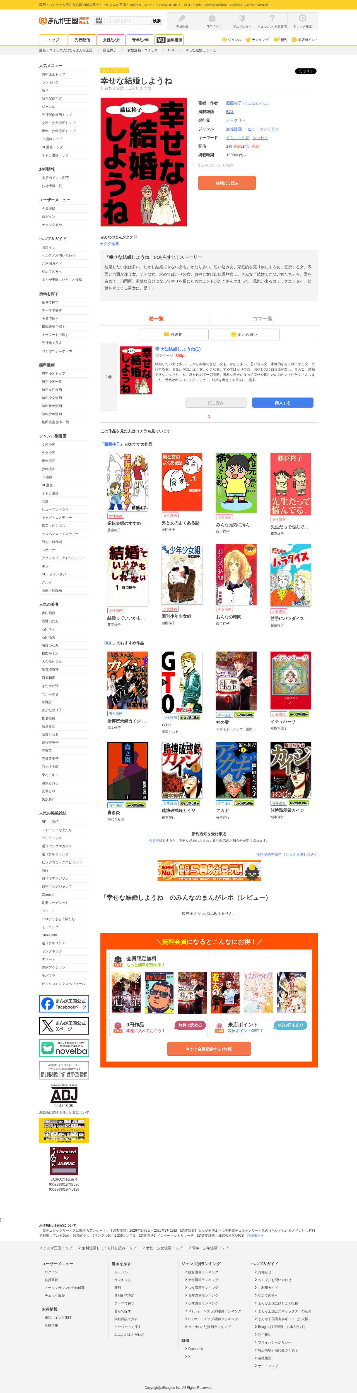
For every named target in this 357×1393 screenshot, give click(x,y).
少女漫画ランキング (201, 1287)
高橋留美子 (50, 759)
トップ (53, 40)
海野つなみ (50, 645)
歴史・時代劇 (52, 542)
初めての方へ (52, 272)
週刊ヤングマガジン (57, 846)
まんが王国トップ (55, 1248)
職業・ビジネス (53, 526)
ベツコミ (48, 911)
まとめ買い (244, 334)
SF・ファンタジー (55, 574)
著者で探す (50, 318)
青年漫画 (48, 461)
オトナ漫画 (50, 493)
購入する (283, 403)
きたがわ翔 (50, 686)
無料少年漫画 (52, 414)
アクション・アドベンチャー (63, 558)
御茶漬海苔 (50, 670)
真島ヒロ (48, 791)
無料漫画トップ (53, 74)
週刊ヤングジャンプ (57, 887)
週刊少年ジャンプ (55, 854)
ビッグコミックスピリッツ (62, 862)
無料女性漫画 (52, 390)
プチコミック (52, 838)
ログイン (48, 217)
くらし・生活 (238, 137)
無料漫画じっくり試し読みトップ (107, 1248)
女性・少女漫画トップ (58, 123)
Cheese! (48, 895)
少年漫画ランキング (201, 1303)
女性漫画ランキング (201, 1279)
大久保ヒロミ (52, 662)
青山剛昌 (48, 613)
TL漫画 (47, 477)
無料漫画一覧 (52, 382)
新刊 (280, 40)
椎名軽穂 (48, 718)
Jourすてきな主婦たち (58, 919)
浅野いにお (50, 621)
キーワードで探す (55, 335)
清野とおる (50, 734)
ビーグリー (236, 120)
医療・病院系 (52, 590)
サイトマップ (266, 1365)
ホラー (47, 566)
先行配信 (82, 40)
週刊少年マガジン (55, 878)
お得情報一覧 (52, 186)
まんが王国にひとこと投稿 (62, 280)
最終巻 (173, 334)
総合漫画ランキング (201, 1272)
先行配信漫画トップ (57, 115)
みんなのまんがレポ (57, 351)
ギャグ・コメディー (57, 518)
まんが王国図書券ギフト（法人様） (283, 1319)
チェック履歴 (52, 225)
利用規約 (262, 1334)
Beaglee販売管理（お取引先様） (280, 1326)
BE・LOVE (50, 822)
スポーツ (48, 550)
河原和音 (48, 678)
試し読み (216, 403)
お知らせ (48, 247)
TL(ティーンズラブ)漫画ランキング (212, 1311)
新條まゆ (48, 726)
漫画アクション (53, 968)
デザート (48, 959)
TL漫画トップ (52, 139)
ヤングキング (52, 951)
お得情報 (51, 1325)
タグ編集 (111, 243)
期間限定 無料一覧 (55, 422)
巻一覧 (156, 319)
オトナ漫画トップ (55, 155)
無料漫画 (169, 39)
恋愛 (45, 501)
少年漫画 (48, 469)
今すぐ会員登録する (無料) (209, 1049)
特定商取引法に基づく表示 (276, 1350)
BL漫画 (47, 485)
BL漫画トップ (52, 147)
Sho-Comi (49, 935)
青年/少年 (140, 40)
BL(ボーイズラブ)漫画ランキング (211, 1319)
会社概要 (262, 1358)
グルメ (47, 582)
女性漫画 (48, 445)
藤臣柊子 (248, 103)
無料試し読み (227, 183)
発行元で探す (52, 343)
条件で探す (50, 302)
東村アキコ (50, 775)
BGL (108, 643)
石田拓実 (48, 637)
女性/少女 (111, 40)
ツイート (309, 71)
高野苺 (47, 751)
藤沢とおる (50, 783)
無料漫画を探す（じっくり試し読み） (287, 854)
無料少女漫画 (52, 398)
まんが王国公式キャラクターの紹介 (283, 1311)
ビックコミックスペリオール (63, 984)
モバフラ (48, 976)
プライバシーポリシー (272, 1342)
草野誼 (47, 702)
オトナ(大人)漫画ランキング (207, 1326)
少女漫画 (48, 453)
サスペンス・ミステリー (60, 534)
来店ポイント (304, 40)
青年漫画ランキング (201, 1295)
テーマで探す (52, 310)
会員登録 (48, 208)
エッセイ (260, 137)
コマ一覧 (262, 319)
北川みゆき (50, 694)
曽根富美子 (50, 743)
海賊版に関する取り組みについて (64, 1112)
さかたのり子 (52, 710)
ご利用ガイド (52, 263)
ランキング (257, 40)
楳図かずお (50, 653)
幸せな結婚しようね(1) (178, 349)
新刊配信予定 (52, 98)
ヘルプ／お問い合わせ (58, 255)
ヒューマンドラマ (55, 509)
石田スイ (48, 629)
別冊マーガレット (55, 903)
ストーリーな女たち (57, 830)
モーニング (50, 927)
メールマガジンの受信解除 (65, 1288)
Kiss (45, 870)
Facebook (193, 1348)
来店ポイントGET (55, 178)
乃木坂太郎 (50, 767)
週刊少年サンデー (55, 943)
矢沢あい (48, 799)
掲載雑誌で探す (53, 327)
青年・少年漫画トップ (58, 131)
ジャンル (231, 40)
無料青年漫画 (52, 406)
